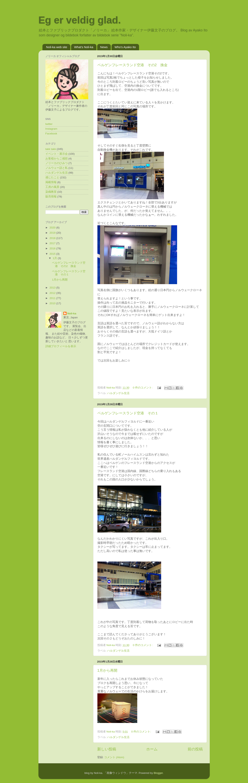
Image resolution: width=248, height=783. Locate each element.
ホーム (152, 749)
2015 (52, 253)
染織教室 (51, 191)
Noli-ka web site (56, 47)
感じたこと (52, 177)
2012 (52, 292)
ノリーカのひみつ (56, 163)
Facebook (51, 133)
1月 (55, 258)
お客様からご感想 (56, 158)
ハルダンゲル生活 (118, 393)
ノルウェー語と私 (56, 167)
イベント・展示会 (56, 153)
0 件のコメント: (143, 387)
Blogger (158, 772)
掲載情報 (51, 182)
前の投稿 (195, 749)
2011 (52, 298)
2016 (52, 248)
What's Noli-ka (83, 47)
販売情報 (51, 196)
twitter (49, 123)
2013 (52, 287)
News (104, 47)
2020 (52, 227)
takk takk (50, 149)
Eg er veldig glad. (79, 20)
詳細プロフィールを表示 (60, 346)
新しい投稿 (106, 749)
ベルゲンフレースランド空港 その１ (127, 413)
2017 (52, 243)
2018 (52, 238)
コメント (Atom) (114, 757)
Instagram (51, 128)
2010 (52, 303)
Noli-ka (71, 313)
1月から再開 (107, 670)
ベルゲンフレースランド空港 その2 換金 (132, 65)
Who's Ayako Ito (125, 47)
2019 (52, 232)
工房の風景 (52, 187)
